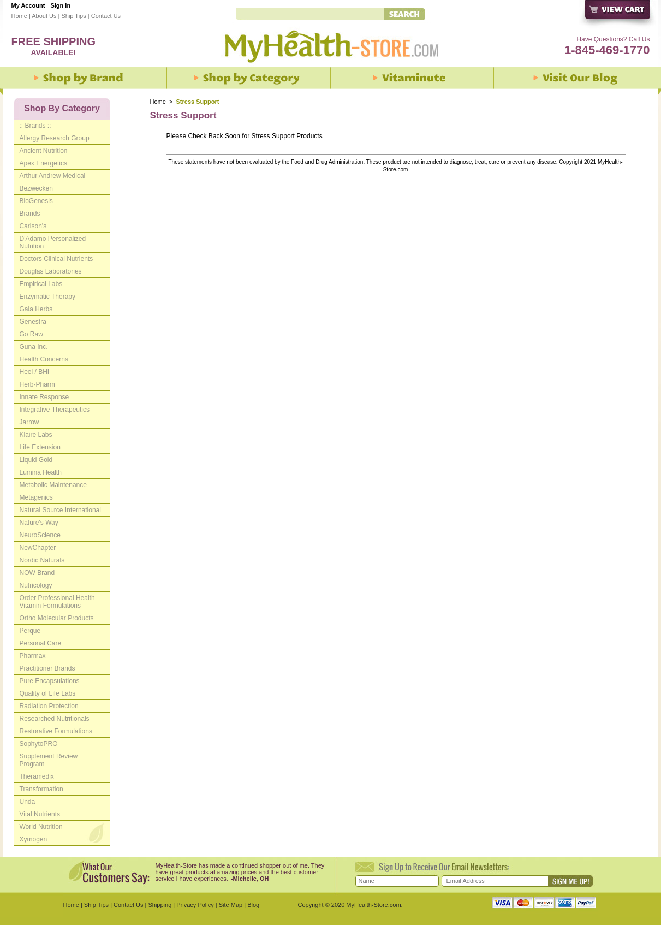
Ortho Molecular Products (57, 618)
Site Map (230, 905)
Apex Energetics (43, 163)
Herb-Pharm (37, 384)
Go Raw (31, 334)
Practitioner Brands (47, 668)
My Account (28, 5)
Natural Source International (60, 510)
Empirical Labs (41, 284)
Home (19, 16)
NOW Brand (37, 573)
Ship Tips (73, 16)
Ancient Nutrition (44, 151)
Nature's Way (39, 522)
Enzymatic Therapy (48, 296)
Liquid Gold (36, 460)
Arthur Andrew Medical (53, 176)
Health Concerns (44, 359)
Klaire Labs (36, 434)
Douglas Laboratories (51, 271)
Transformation (41, 789)
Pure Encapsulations (50, 681)
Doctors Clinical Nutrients (56, 259)
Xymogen (33, 839)
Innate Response (44, 397)
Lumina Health (41, 472)
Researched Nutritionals (55, 718)
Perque (30, 631)
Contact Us (106, 16)
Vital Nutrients (40, 814)
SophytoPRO (39, 744)
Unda (27, 801)
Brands (30, 213)
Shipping (159, 905)
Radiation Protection (49, 706)
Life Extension (40, 447)
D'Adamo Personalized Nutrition (53, 242)
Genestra (33, 321)
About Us (44, 16)
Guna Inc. (34, 347)
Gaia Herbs (36, 309)
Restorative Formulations (56, 731)
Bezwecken (36, 188)
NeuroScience (40, 535)
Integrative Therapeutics (55, 409)
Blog (253, 905)
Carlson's (33, 226)
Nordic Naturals (42, 560)
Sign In (60, 5)
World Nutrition (41, 827)
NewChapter (38, 548)
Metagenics (36, 497)
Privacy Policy (194, 905)
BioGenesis (36, 201)
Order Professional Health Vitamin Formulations (57, 601)
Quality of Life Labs (48, 693)
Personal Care (41, 643)
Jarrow (29, 422)
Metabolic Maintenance (53, 485)
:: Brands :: (35, 125)
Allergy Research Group (55, 138)
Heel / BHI (35, 372)
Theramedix (37, 776)
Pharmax (33, 656)
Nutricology (36, 585)
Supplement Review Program (49, 760)
